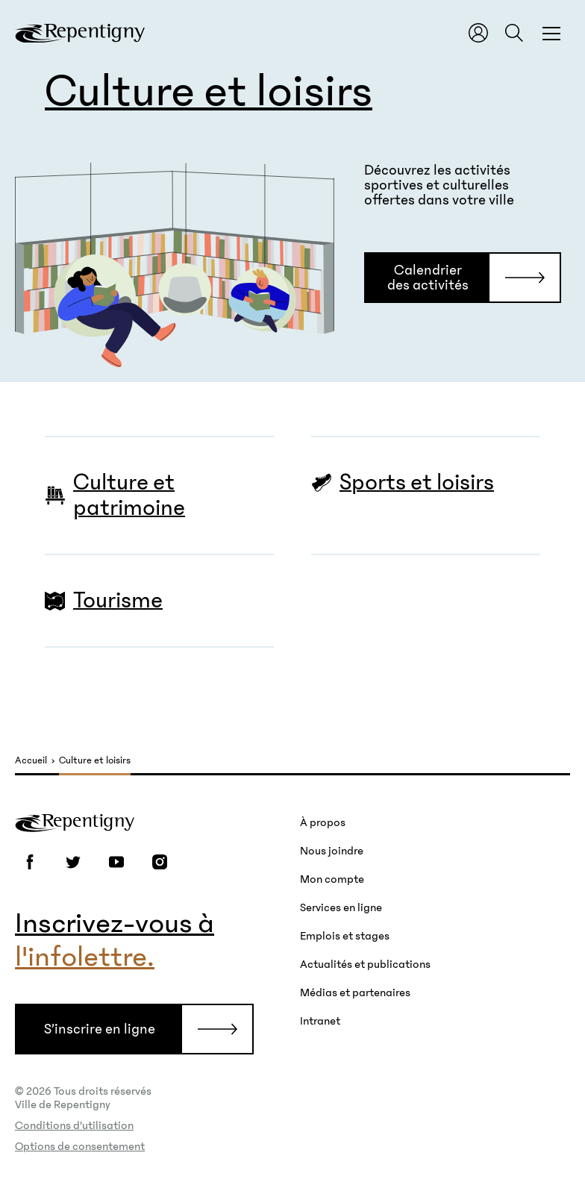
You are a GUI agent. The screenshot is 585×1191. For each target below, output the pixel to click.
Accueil (31, 760)
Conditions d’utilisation (74, 1125)
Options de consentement (80, 1146)
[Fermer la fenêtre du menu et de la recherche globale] (551, 33)
